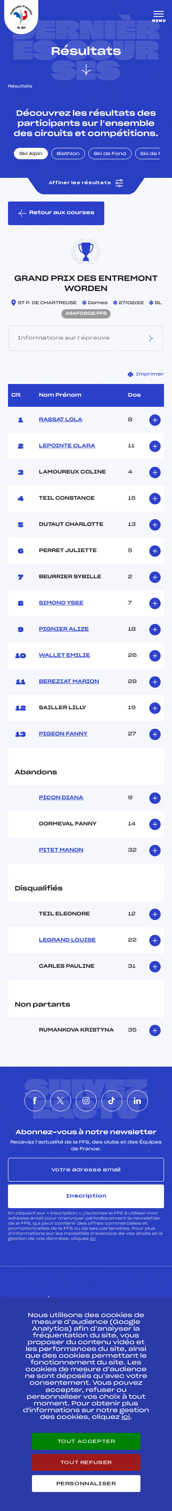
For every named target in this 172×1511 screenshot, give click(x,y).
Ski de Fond (110, 154)
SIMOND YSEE (61, 603)
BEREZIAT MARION (69, 681)
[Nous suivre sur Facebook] (34, 1100)
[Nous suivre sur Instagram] (86, 1100)
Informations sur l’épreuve (86, 338)
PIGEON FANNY (63, 734)
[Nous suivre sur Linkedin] (137, 1100)
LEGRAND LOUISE (67, 940)
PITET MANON (61, 850)
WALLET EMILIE (64, 655)
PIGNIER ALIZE (64, 629)
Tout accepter (86, 1441)
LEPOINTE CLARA (67, 446)
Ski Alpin (30, 154)
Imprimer (146, 374)
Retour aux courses (56, 213)
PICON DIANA (61, 797)
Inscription (86, 1195)
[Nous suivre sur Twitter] (60, 1100)
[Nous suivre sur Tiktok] (111, 1100)
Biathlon (68, 154)
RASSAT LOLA (60, 419)
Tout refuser (86, 1462)
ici (92, 1239)
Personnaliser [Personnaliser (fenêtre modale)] (86, 1483)
